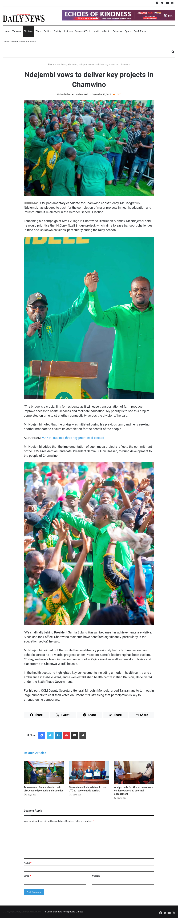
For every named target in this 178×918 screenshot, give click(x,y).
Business (68, 31)
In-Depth (106, 31)
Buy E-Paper (140, 31)
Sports (128, 31)
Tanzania (16, 31)
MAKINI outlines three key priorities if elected (73, 438)
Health (96, 31)
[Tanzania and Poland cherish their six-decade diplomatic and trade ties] (44, 772)
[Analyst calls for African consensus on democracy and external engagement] (134, 772)
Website (96, 876)
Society (57, 31)
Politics (47, 31)
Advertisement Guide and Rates (20, 41)
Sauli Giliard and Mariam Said (73, 94)
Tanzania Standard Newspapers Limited (63, 911)
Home (7, 31)
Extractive (118, 31)
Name (27, 863)
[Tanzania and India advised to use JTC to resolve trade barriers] (89, 772)
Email (27, 876)
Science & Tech (82, 31)
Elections (28, 31)
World (38, 31)
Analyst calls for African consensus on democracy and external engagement (133, 790)
